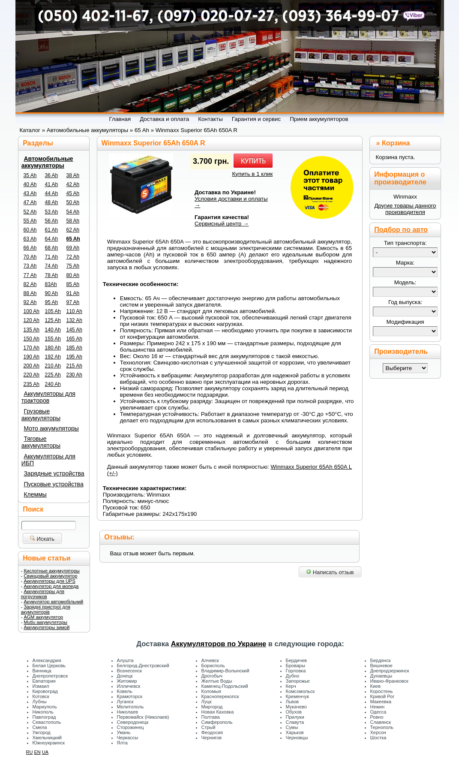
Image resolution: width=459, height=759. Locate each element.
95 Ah (51, 302)
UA (45, 752)
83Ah (51, 284)
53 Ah (51, 212)
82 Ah (30, 284)
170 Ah (31, 348)
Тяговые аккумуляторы (40, 442)
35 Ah (30, 175)
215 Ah (74, 366)
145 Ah (74, 330)
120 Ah (31, 320)
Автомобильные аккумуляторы (47, 162)
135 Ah (31, 330)
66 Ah (30, 248)
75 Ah (73, 266)
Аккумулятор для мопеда (51, 586)
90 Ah (51, 293)
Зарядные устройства (54, 473)
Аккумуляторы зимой (46, 627)
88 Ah (30, 293)
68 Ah (51, 248)
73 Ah (30, 266)
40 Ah (30, 184)
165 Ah (74, 339)
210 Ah (53, 366)
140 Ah (53, 330)
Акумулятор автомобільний (53, 601)
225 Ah (53, 375)
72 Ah (73, 257)
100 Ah (31, 311)
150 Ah (31, 339)
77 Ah (30, 275)
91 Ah (73, 293)
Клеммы (35, 494)
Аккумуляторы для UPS (49, 581)
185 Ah (74, 348)
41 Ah (51, 184)
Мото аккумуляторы (51, 428)
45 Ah (73, 193)
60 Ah (30, 230)
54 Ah (73, 212)
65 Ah (73, 239)
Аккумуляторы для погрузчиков (42, 594)
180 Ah (53, 348)
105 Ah (53, 311)
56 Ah (51, 221)
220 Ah (31, 375)
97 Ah (73, 302)
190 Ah (31, 357)
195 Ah (74, 357)
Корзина (396, 143)
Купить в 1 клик (252, 174)
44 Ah (51, 193)
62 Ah (73, 230)
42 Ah (73, 184)
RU (29, 752)
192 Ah (53, 357)
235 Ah (31, 384)
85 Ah (73, 284)
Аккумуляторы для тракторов (48, 397)
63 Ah (30, 239)
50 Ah (73, 202)
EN (37, 752)
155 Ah (53, 339)
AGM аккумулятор (43, 617)
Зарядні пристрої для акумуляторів (45, 609)
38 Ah (73, 175)
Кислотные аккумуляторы (51, 570)
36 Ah (51, 175)
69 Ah (73, 248)
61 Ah (51, 230)
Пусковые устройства (53, 484)
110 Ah (74, 311)
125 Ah (53, 320)
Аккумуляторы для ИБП (48, 460)
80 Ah (73, 275)
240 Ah (53, 384)
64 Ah (51, 239)
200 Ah (31, 366)
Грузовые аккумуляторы (40, 415)
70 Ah (30, 257)
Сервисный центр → (222, 223)
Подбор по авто (401, 229)
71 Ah (51, 257)
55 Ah (30, 221)
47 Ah (30, 202)
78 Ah (51, 275)
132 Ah (74, 320)
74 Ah (51, 266)
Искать (42, 539)
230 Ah (74, 375)
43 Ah (30, 193)
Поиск (33, 509)
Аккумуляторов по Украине (218, 644)
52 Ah (30, 212)
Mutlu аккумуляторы (45, 622)
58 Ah (73, 221)
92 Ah (30, 302)
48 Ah (51, 202)
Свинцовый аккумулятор (50, 575)
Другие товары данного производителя (405, 208)
